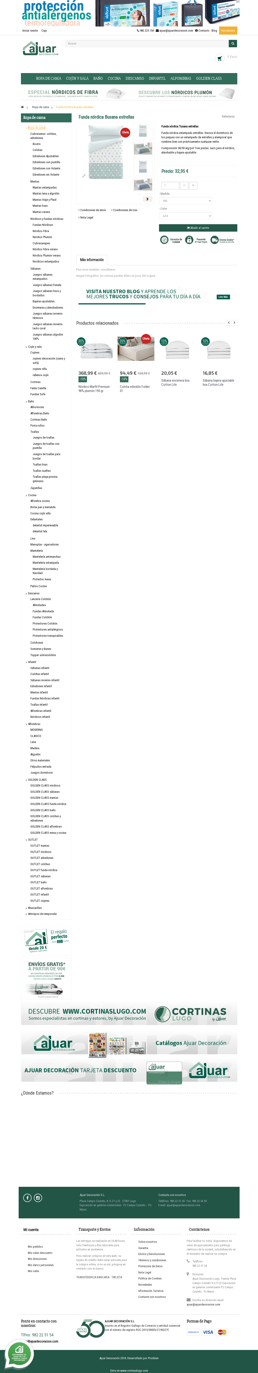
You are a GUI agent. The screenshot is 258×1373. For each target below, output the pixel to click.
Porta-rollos (37, 425)
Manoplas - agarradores (44, 544)
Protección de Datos (150, 1266)
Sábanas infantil (39, 668)
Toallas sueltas (42, 470)
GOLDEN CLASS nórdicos (45, 785)
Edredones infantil (41, 686)
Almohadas (39, 605)
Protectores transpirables (48, 635)
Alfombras (181, 78)
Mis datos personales (41, 1265)
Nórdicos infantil (40, 717)
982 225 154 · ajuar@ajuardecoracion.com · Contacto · (174, 30)
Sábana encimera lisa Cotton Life (175, 382)
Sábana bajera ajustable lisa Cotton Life (218, 382)
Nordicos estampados (46, 261)
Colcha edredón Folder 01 (135, 389)
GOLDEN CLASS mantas (44, 797)
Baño (98, 78)
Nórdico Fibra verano (45, 249)
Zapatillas (36, 488)
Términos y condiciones (152, 1260)
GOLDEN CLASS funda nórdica (48, 804)
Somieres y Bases (40, 649)
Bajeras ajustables (44, 301)
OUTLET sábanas (40, 876)
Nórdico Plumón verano (47, 255)
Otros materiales (40, 760)
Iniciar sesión (30, 30)
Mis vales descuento (40, 1253)
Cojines (34, 352)
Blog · (215, 30)
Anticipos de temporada (42, 914)
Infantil (157, 78)
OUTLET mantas (39, 845)
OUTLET (33, 839)
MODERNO (36, 729)
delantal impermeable (45, 525)
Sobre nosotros (147, 1241)
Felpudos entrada (40, 766)
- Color (163, 208)
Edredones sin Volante (46, 174)
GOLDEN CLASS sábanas (45, 791)
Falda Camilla (38, 388)
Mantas (34, 181)
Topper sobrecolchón (43, 655)
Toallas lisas (40, 464)
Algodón (35, 754)
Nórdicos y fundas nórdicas (46, 219)
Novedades (228, 30)
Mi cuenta (30, 1229)
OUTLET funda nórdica (43, 870)
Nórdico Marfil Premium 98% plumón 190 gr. (94, 389)
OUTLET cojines (39, 900)
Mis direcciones (37, 1259)
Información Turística (150, 1291)
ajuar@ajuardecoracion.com (203, 1304)
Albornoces (37, 407)
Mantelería (36, 550)
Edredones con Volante (46, 168)
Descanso (135, 78)
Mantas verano (41, 212)
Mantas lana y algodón (46, 193)
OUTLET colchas (40, 864)
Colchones (36, 642)
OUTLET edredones (41, 858)
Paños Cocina (38, 586)
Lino (32, 538)
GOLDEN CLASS (209, 78)
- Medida (164, 193)
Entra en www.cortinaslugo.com (129, 1370)
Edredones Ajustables (46, 156)
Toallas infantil (39, 704)
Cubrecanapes (41, 243)
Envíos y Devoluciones (151, 1254)
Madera (34, 748)
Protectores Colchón (45, 623)
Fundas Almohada (43, 611)
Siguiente (147, 199)
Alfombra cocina (40, 501)
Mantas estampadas (45, 187)
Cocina (114, 78)
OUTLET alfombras (41, 888)
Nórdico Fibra (41, 231)
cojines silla (40, 369)
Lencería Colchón (40, 599)
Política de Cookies (150, 1278)
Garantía (143, 1248)
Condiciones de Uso (124, 210)
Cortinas (35, 382)
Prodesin (153, 1358)
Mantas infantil (39, 692)
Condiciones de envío (92, 210)
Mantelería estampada (46, 562)
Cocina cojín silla (40, 513)
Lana (33, 742)
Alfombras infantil (40, 711)
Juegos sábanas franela (47, 285)
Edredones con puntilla (46, 162)
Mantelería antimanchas (47, 556)
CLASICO (35, 736)
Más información (92, 260)
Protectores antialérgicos (48, 629)
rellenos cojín (41, 375)
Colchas (37, 150)
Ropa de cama (48, 78)
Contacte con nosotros (152, 1297)
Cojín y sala (77, 78)
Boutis (37, 144)
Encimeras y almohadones (48, 307)
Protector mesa (42, 579)
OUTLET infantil (39, 894)
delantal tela (40, 531)
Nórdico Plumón (42, 237)
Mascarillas (35, 908)
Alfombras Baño (39, 413)
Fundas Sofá (37, 394)
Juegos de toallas (43, 437)
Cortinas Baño (38, 419)
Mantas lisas (40, 205)
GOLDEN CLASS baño (43, 810)
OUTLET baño (38, 882)
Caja (44, 30)
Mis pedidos (35, 1246)
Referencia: (228, 116)
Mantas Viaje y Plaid (44, 199)
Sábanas (35, 268)
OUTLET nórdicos (40, 852)
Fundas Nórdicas (43, 225)
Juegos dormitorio (41, 772)
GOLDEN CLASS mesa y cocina (48, 832)
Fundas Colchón (42, 617)
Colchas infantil (39, 674)
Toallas (34, 431)
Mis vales (33, 1271)
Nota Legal (85, 217)
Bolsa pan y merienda (42, 507)
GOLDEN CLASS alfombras (46, 826)
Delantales (36, 519)
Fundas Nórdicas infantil (44, 698)
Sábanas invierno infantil (44, 680)
